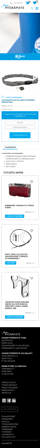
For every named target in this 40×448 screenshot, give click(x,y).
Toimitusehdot (9, 385)
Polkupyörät (8, 416)
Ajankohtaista (9, 427)
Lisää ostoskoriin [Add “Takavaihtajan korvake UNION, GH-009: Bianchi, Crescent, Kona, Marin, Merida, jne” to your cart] (15, 317)
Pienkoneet (7, 419)
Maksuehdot (8, 390)
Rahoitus (6, 393)
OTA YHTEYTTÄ (9, 409)
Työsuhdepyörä (10, 424)
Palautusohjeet (10, 388)
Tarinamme (7, 429)
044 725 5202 (18, 3)
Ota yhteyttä (8, 437)
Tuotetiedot (10, 147)
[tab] (10, 147)
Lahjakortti (8, 434)
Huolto (5, 422)
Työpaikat (7, 432)
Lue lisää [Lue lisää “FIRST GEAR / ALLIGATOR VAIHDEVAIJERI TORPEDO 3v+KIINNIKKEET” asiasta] (11, 263)
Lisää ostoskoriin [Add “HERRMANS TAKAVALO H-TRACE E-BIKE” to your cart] (15, 216)
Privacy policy (9, 383)
